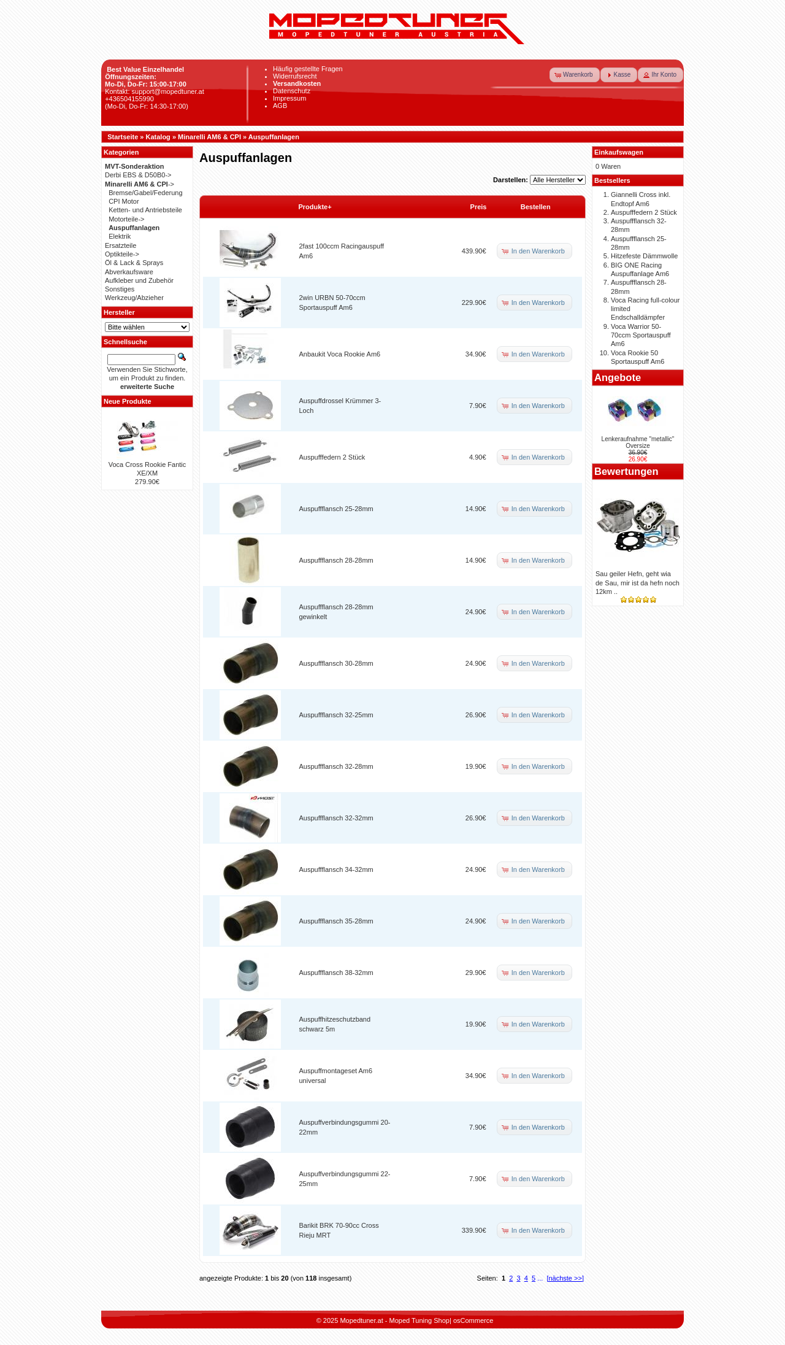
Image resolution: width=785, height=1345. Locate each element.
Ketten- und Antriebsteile (145, 210)
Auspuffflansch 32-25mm (336, 715)
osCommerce (473, 1320)
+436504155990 (129, 98)
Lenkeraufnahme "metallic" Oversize (638, 442)
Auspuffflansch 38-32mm (336, 972)
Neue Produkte (127, 401)
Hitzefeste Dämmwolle (644, 256)
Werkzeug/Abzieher (134, 297)
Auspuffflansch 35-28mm (336, 921)
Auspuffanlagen (273, 137)
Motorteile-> (126, 219)
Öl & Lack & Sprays (134, 262)
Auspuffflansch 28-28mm (336, 560)
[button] (575, 74)
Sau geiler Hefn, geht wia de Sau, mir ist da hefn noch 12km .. (637, 582)
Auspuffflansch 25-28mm (336, 508)
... (540, 1278)
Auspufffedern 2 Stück (332, 457)
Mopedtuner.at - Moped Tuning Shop (395, 1320)
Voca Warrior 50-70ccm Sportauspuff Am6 (641, 335)
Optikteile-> (122, 254)
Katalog (158, 137)
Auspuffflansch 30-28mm (336, 663)
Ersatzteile (120, 245)
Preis (478, 206)
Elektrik (120, 236)
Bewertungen (626, 471)
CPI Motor (124, 201)
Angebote (617, 377)
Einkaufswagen (618, 152)
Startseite (122, 137)
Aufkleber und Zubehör (139, 280)
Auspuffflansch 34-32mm (336, 869)
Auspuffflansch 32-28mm (336, 766)
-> (139, 184)
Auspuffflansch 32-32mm (336, 818)
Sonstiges (119, 289)
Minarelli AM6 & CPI (209, 137)
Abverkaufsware (129, 272)
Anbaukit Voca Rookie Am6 (340, 354)
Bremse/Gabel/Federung (145, 192)
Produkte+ (315, 206)
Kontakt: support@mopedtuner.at (154, 91)
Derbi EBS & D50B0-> (138, 175)
